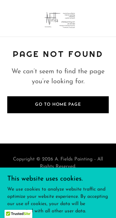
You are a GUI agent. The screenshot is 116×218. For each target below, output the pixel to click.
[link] (58, 18)
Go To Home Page (58, 104)
